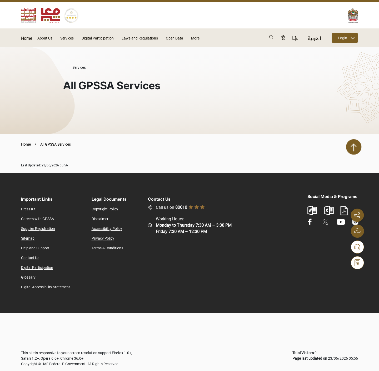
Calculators (357, 262)
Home (26, 38)
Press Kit (28, 209)
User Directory (295, 38)
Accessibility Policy (107, 228)
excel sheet (329, 210)
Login (342, 38)
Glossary (28, 277)
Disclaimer (100, 219)
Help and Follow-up (357, 247)
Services (67, 38)
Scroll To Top (353, 147)
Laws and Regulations (140, 38)
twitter (325, 221)
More (195, 38)
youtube (341, 222)
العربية (314, 38)
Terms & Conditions (107, 248)
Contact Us (30, 258)
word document (312, 210)
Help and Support (35, 248)
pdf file (344, 210)
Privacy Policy (103, 238)
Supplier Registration (38, 228)
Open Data (174, 38)
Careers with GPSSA (37, 219)
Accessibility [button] (283, 37)
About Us (44, 38)
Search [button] (271, 37)
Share (357, 215)
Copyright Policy (105, 209)
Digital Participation (98, 38)
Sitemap (27, 238)
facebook (310, 222)
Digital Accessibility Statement (45, 287)
